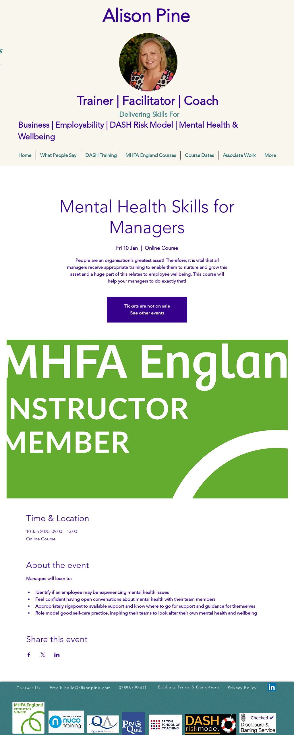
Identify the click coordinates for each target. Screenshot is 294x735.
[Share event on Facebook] (29, 655)
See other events (147, 313)
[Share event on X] (43, 655)
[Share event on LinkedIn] (57, 655)
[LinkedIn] (272, 687)
